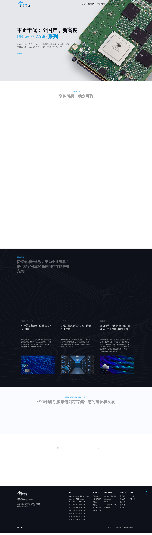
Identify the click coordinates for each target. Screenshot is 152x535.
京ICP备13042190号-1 (129, 529)
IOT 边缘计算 (97, 509)
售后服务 (132, 498)
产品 (69, 494)
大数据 (95, 504)
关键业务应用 (97, 501)
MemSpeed (107, 501)
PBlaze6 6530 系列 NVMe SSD (76, 518)
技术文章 (107, 509)
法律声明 (110, 529)
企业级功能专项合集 (110, 507)
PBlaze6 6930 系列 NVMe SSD (76, 512)
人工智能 (95, 498)
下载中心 (132, 501)
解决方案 (96, 494)
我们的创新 (108, 494)
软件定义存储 (97, 512)
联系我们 (123, 504)
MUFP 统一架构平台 (110, 498)
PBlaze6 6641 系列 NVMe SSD (76, 507)
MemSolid (107, 504)
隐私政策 (118, 529)
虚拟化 (95, 507)
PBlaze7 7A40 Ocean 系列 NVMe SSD (78, 498)
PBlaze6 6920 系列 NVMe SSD (76, 521)
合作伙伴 (123, 507)
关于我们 (123, 498)
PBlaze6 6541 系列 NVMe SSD (76, 509)
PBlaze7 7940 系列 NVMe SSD (76, 504)
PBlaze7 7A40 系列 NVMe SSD (77, 501)
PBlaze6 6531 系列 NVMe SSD (76, 515)
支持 (131, 494)
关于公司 (123, 494)
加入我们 (123, 501)
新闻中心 (123, 509)
